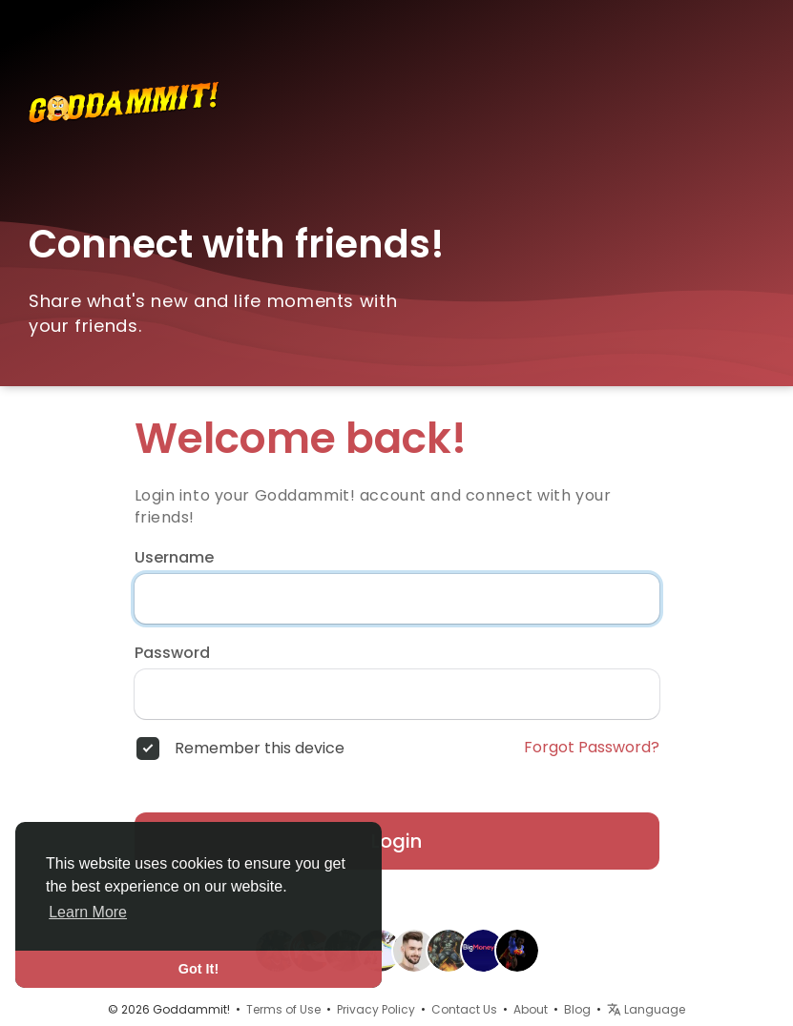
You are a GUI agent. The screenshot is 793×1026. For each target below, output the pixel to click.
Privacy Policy (376, 1009)
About (530, 1009)
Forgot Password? (591, 747)
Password (172, 653)
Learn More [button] (88, 912)
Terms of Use (283, 1009)
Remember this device (259, 748)
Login (396, 841)
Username (174, 557)
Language (646, 1009)
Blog (577, 1009)
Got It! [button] (198, 968)
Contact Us (464, 1009)
